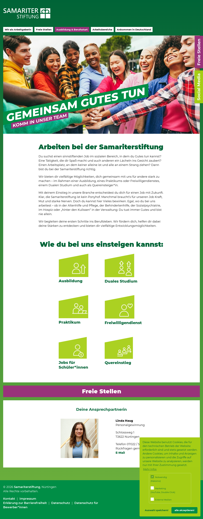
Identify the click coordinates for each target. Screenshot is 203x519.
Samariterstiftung (27, 487)
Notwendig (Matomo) (159, 478)
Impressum (28, 498)
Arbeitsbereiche (102, 29)
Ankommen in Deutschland (134, 29)
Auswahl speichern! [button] (156, 510)
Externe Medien (161, 499)
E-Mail (120, 453)
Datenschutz (60, 503)
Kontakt (9, 498)
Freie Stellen (44, 29)
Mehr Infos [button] (150, 469)
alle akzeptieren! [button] (184, 510)
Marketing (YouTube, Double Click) (163, 489)
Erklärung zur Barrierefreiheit (25, 503)
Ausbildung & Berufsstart (72, 29)
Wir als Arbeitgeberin (18, 29)
